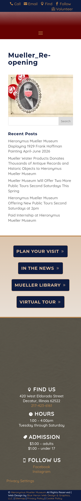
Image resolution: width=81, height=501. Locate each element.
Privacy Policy (35, 498)
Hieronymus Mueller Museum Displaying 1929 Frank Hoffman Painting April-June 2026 (35, 146)
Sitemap (20, 498)
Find (47, 4)
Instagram (41, 471)
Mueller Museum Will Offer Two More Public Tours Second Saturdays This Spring (39, 185)
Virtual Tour (38, 302)
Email (32, 4)
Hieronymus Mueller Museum (28, 492)
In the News (37, 268)
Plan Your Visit (37, 251)
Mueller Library (38, 285)
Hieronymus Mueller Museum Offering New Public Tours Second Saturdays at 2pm (37, 203)
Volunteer (62, 9)
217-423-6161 (41, 405)
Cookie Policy (54, 498)
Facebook (41, 466)
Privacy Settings (20, 481)
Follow (64, 4)
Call (16, 4)
